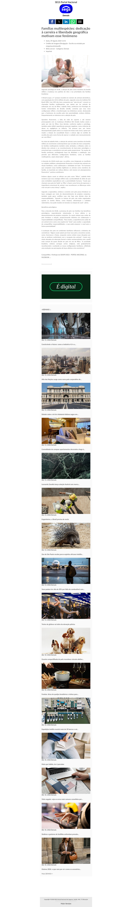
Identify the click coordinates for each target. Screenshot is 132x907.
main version (66, 903)
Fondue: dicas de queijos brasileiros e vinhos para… (60, 694)
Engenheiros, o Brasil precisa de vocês (55, 519)
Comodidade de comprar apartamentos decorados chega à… (63, 449)
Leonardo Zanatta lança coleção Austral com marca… (60, 484)
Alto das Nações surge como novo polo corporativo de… (62, 379)
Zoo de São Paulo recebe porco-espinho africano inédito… (62, 554)
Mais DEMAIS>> (47, 874)
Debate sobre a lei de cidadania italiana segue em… (60, 414)
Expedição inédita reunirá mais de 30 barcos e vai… (60, 729)
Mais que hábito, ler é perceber (53, 764)
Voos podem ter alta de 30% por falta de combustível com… (63, 589)
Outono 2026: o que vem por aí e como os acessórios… (61, 869)
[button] (52, 21)
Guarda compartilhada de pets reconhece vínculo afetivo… (63, 659)
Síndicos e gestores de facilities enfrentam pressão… (60, 834)
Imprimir (49, 51)
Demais (66, 15)
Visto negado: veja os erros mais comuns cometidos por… (62, 799)
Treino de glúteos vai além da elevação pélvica (58, 624)
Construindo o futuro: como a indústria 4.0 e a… (59, 344)
